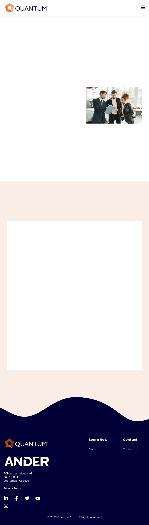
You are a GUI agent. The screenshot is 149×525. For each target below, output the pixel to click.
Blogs (92, 449)
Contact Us (130, 449)
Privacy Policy (12, 488)
